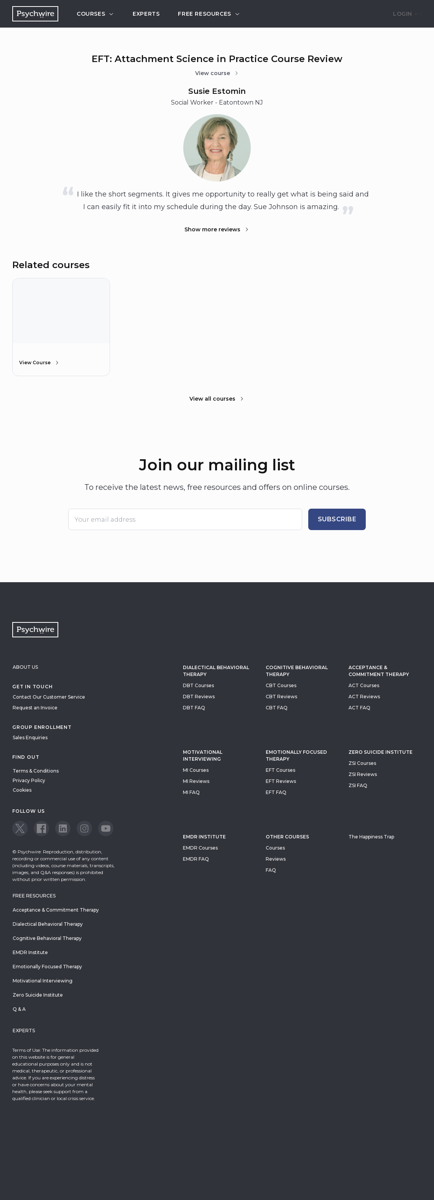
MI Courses (196, 770)
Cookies (22, 790)
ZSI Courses (362, 763)
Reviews (276, 859)
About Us (25, 667)
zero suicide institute (381, 752)
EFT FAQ (276, 792)
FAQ (271, 870)
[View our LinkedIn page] (63, 828)
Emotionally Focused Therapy (296, 755)
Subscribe (337, 519)
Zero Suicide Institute (38, 995)
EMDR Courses (200, 848)
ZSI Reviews (363, 774)
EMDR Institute (204, 837)
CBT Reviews (281, 696)
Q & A (19, 1009)
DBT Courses (198, 685)
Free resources (209, 13)
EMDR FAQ (196, 859)
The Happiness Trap (371, 837)
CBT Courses (281, 685)
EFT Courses (280, 770)
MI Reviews (196, 781)
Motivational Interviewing (202, 755)
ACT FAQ (359, 708)
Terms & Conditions (36, 771)
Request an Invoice (35, 708)
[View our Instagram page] (84, 828)
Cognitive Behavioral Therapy (297, 671)
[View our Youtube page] (105, 828)
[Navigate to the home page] (35, 13)
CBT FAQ (277, 708)
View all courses (217, 398)
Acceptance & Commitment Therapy (379, 671)
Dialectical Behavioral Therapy (216, 671)
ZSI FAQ (358, 785)
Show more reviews (217, 229)
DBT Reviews (199, 696)
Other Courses (287, 837)
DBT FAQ (194, 708)
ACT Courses (364, 685)
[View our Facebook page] (41, 828)
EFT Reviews (281, 781)
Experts (146, 13)
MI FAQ (191, 792)
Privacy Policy (29, 780)
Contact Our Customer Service (49, 697)
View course (217, 73)
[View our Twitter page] (20, 828)
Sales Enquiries (30, 737)
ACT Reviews (364, 696)
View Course (39, 363)
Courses (95, 13)
